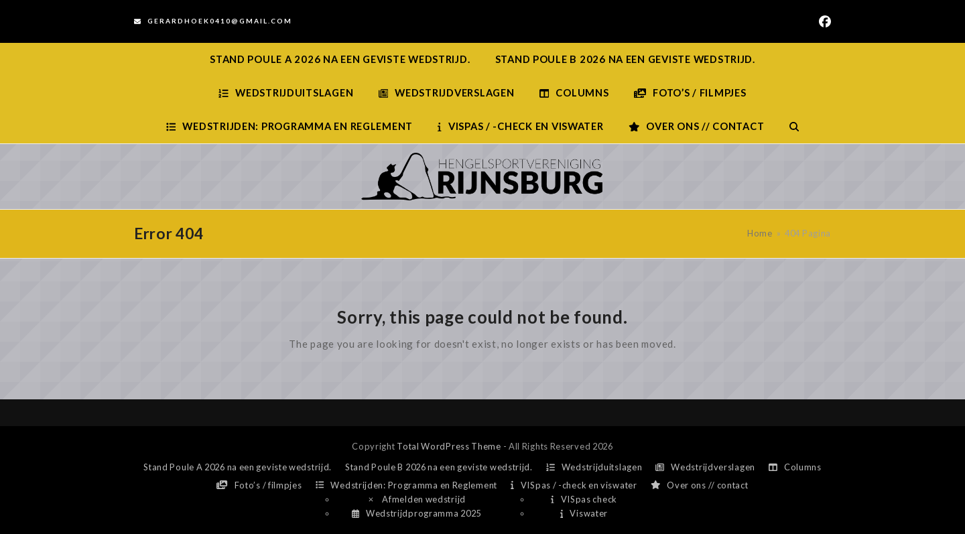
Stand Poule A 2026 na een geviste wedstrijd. (237, 467)
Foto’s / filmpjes (259, 485)
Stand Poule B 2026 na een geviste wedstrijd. (439, 467)
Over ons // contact (700, 485)
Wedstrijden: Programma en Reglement (406, 485)
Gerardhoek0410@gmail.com (219, 21)
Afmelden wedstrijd (416, 499)
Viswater (584, 513)
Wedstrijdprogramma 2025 (416, 513)
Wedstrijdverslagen (705, 467)
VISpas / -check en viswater (574, 485)
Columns (795, 467)
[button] (794, 126)
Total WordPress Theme (449, 446)
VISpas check (584, 499)
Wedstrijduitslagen (594, 467)
